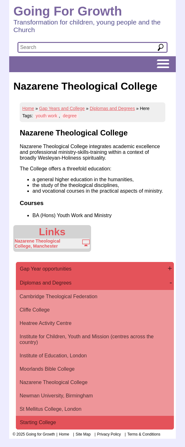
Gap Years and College (62, 108)
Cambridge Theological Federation (58, 296)
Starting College (38, 422)
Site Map (83, 434)
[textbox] (82, 47)
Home (28, 108)
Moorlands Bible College (47, 369)
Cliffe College (35, 310)
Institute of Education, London (53, 355)
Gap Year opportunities (46, 269)
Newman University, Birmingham (56, 395)
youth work (46, 115)
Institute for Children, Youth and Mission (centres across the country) (87, 339)
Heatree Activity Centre (46, 323)
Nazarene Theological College (54, 382)
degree (70, 115)
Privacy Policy (109, 434)
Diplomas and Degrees (112, 108)
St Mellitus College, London (51, 409)
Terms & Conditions (143, 434)
